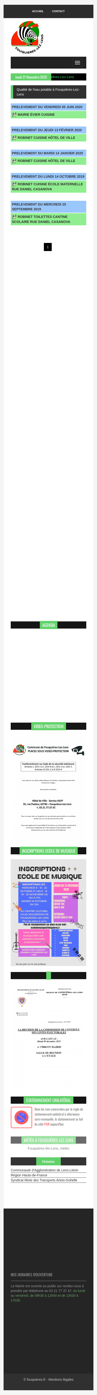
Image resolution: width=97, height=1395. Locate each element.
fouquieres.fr (36, 1379)
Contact (58, 11)
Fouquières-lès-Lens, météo (48, 1147)
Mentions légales (60, 1379)
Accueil (38, 11)
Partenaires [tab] (48, 1161)
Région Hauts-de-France (29, 1175)
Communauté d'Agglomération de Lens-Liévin (44, 1170)
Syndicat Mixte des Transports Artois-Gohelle (44, 1180)
